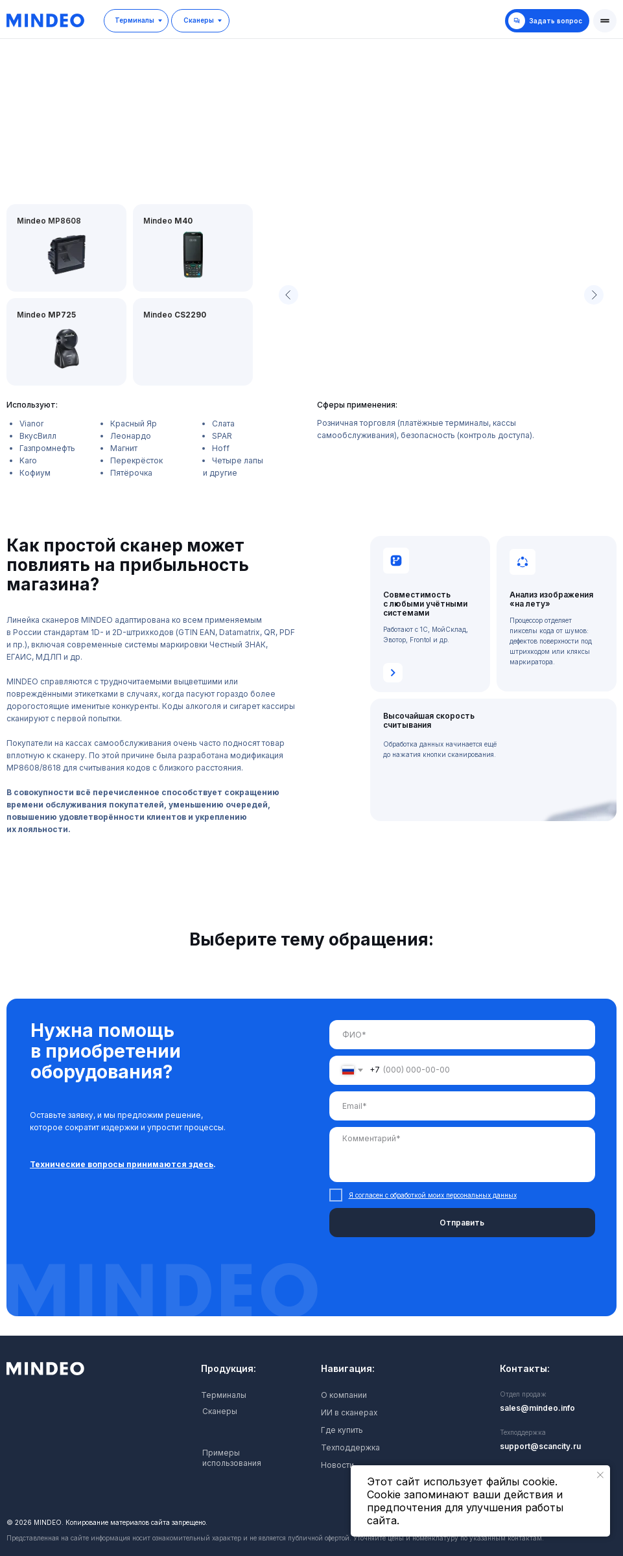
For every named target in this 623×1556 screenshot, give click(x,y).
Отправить (462, 1222)
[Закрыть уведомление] (600, 1475)
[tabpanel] (311, 1167)
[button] (605, 20)
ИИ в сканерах (349, 1412)
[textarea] (462, 1154)
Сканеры (219, 1411)
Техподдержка (351, 1447)
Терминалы (223, 1395)
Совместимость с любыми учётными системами (425, 604)
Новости (337, 1465)
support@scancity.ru (540, 1446)
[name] (462, 1034)
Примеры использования (231, 1458)
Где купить (342, 1430)
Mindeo (175, 314)
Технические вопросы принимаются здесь (121, 1164)
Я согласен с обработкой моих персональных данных (433, 1195)
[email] (462, 1106)
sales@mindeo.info (537, 1408)
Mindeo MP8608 (49, 221)
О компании (344, 1395)
